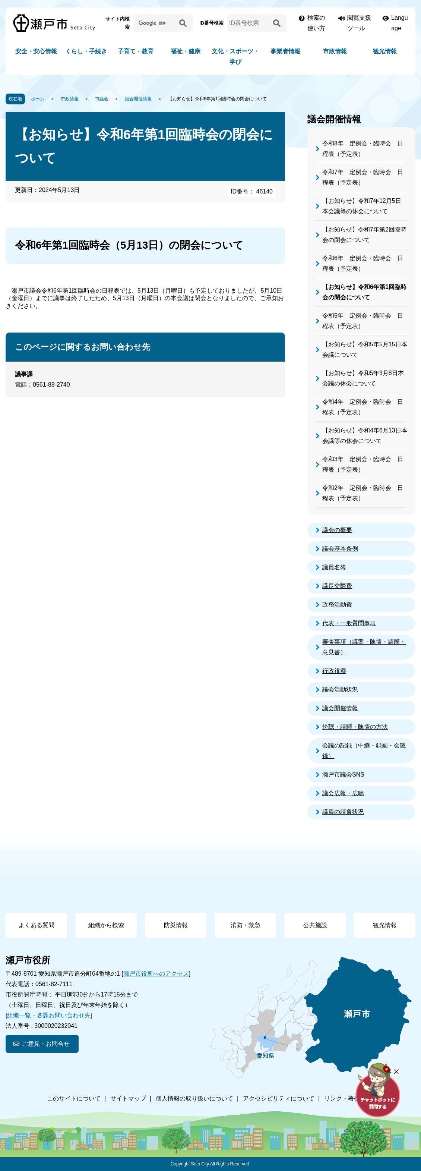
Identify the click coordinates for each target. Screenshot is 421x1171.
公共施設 (315, 925)
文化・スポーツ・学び (235, 56)
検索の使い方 (316, 23)
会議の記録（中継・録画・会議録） (364, 750)
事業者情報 (285, 51)
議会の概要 (337, 530)
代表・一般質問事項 (349, 623)
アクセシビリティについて (278, 1098)
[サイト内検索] (155, 23)
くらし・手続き (86, 51)
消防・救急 (245, 925)
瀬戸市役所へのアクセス (156, 973)
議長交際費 (337, 586)
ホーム (37, 98)
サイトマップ (128, 1098)
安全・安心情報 (36, 51)
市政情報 (335, 51)
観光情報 (385, 51)
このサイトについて (74, 1098)
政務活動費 (337, 604)
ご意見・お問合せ (46, 1044)
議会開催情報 (138, 98)
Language (399, 23)
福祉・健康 (185, 51)
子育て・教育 (135, 51)
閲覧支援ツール (359, 23)
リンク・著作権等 (348, 1098)
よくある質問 (36, 925)
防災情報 (176, 925)
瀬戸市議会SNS (343, 774)
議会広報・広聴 (343, 793)
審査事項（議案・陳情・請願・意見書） (364, 647)
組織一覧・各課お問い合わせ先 (49, 1015)
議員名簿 (334, 567)
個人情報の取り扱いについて (194, 1098)
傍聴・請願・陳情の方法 (355, 727)
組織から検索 (106, 925)
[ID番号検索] (249, 23)
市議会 (101, 98)
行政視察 (334, 671)
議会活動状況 (340, 689)
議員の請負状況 (343, 812)
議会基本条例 (340, 548)
